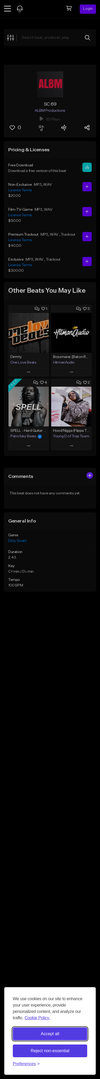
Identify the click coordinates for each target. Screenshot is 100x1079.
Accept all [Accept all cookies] (50, 1033)
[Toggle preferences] (26, 1063)
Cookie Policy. (37, 1018)
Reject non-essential (50, 1050)
